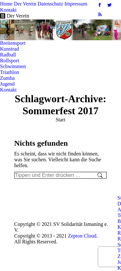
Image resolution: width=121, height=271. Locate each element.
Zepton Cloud (82, 236)
